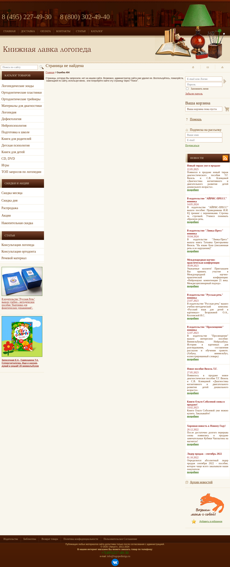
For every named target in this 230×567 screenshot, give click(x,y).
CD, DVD (8, 158)
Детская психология (15, 145)
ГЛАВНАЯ (9, 31)
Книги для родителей (16, 139)
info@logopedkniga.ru (118, 556)
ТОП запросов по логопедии (21, 172)
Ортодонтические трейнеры (21, 99)
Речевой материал (13, 258)
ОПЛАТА (45, 31)
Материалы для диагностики (21, 106)
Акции (6, 215)
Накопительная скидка (17, 223)
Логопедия (8, 112)
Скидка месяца (11, 193)
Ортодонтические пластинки (21, 92)
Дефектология (11, 119)
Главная (50, 72)
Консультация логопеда (17, 245)
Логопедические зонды (17, 86)
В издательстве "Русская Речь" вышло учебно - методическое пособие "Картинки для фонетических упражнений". (18, 303)
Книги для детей (13, 152)
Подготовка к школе (15, 132)
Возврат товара (50, 539)
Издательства (10, 539)
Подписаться (192, 145)
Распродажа (9, 208)
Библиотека (29, 539)
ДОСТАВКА (28, 31)
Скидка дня (9, 200)
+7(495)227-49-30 (115, 553)
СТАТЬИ (81, 31)
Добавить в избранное (210, 521)
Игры (5, 165)
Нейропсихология (13, 125)
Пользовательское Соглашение (120, 539)
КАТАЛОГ (97, 31)
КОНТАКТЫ (63, 31)
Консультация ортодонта (18, 251)
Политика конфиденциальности (81, 539)
